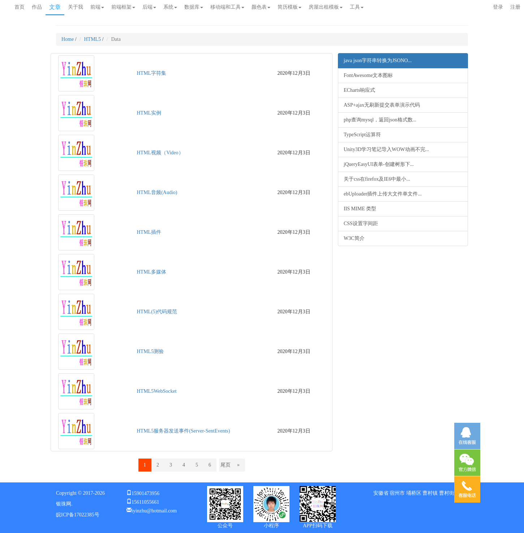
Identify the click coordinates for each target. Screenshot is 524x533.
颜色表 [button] (261, 7)
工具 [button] (357, 7)
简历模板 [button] (289, 7)
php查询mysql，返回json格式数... (380, 119)
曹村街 (446, 493)
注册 (515, 7)
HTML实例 (149, 113)
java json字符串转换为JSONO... (378, 60)
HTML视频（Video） (160, 152)
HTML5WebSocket (157, 391)
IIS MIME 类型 (360, 208)
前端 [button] (97, 7)
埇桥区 (413, 493)
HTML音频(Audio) (157, 192)
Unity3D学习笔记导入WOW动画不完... (386, 149)
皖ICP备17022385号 (77, 514)
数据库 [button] (193, 7)
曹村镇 (430, 493)
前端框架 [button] (123, 7)
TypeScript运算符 (362, 134)
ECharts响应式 (359, 90)
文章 (55, 7)
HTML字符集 (152, 73)
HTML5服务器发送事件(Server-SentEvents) (183, 431)
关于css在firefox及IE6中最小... (377, 179)
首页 (19, 7)
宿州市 (397, 493)
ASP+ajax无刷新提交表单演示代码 (382, 105)
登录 (498, 7)
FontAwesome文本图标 (368, 75)
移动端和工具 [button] (227, 7)
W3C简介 (354, 238)
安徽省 (380, 493)
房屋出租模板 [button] (326, 7)
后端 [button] (149, 7)
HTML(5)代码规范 (157, 311)
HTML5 (92, 39)
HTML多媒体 (152, 272)
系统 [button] (170, 7)
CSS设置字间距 (361, 223)
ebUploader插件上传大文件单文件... (383, 194)
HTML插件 (149, 232)
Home (67, 39)
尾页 (225, 465)
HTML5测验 (150, 351)
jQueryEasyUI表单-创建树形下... (379, 164)
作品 (37, 7)
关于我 (75, 7)
